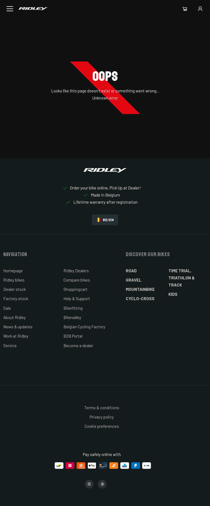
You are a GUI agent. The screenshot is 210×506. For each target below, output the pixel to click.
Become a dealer (78, 345)
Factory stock (15, 298)
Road (131, 270)
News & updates (18, 326)
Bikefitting (73, 308)
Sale (7, 308)
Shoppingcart (75, 289)
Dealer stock (14, 289)
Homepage (13, 270)
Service (10, 345)
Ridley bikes (14, 279)
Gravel (133, 279)
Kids (172, 294)
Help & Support (76, 298)
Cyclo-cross (140, 298)
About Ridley (14, 317)
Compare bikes (76, 279)
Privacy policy (102, 416)
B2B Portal (72, 336)
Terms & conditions (101, 407)
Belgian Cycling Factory (84, 326)
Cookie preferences (101, 426)
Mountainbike (140, 289)
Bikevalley (72, 317)
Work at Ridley (15, 336)
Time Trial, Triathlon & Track (181, 278)
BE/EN (105, 220)
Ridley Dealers (76, 270)
